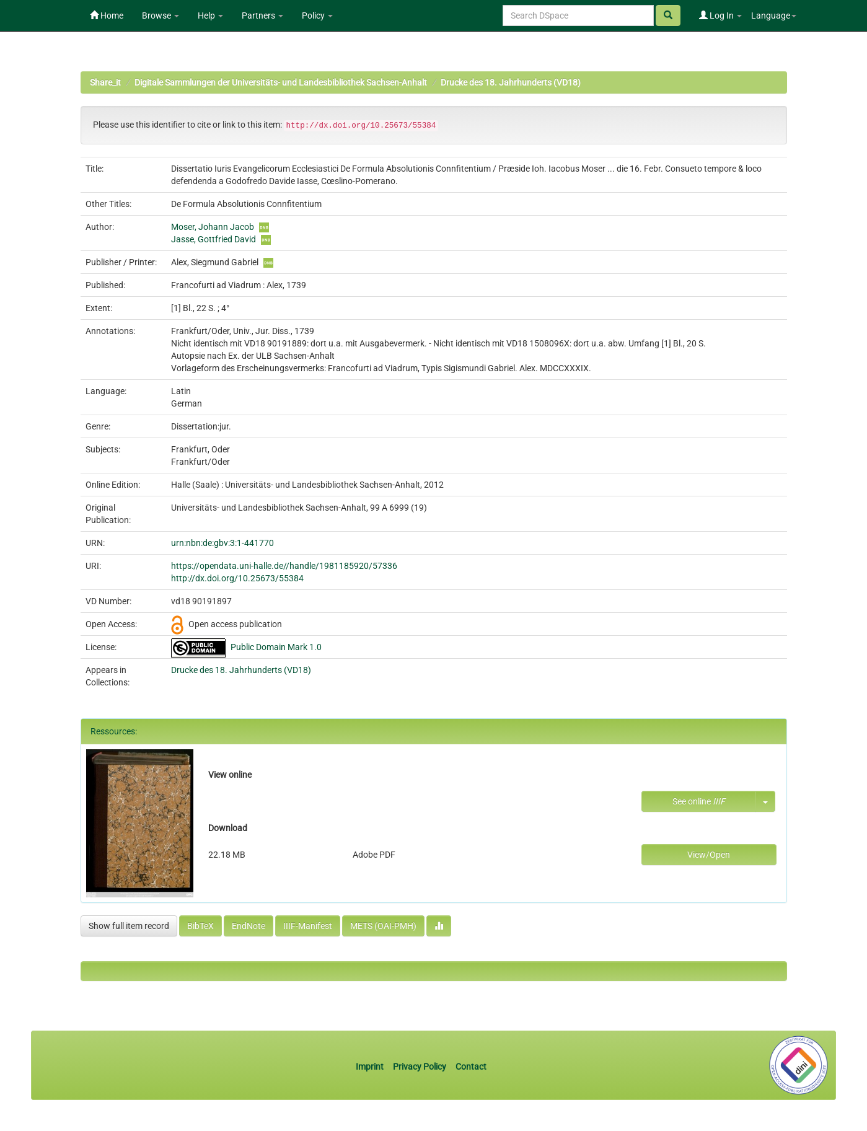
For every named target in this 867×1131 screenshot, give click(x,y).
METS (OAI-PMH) (383, 926)
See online (698, 801)
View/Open (708, 855)
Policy (317, 15)
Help (210, 15)
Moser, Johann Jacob (212, 227)
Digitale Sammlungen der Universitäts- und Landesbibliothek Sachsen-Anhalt (280, 82)
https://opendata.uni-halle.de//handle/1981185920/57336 (284, 566)
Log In (720, 15)
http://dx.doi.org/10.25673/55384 (237, 578)
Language (773, 15)
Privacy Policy (419, 1067)
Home (106, 15)
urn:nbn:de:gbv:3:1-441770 (222, 543)
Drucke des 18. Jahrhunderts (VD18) (511, 82)
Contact (471, 1067)
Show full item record (129, 926)
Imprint (370, 1067)
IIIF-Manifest (307, 926)
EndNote (248, 926)
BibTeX (200, 926)
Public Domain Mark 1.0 (276, 647)
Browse (160, 15)
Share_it (105, 82)
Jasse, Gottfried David (213, 239)
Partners (262, 15)
